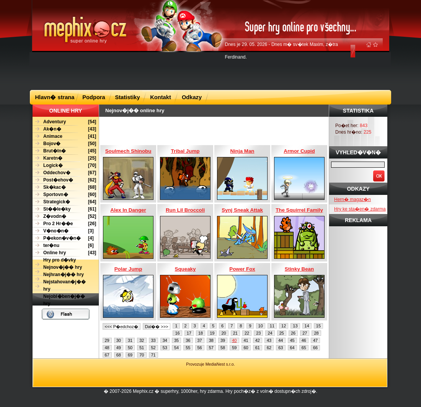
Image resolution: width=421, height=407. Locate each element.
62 (269, 347)
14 (307, 326)
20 (223, 333)
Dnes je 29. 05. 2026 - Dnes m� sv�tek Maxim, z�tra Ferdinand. (281, 51)
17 (189, 333)
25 (281, 333)
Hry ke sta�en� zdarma (360, 209)
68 (118, 355)
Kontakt (160, 97)
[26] (64, 223)
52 (153, 347)
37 (199, 340)
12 (283, 326)
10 (260, 326)
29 (107, 340)
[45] (64, 151)
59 (234, 347)
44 (280, 340)
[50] (64, 143)
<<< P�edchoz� (121, 326)
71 (153, 355)
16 (177, 333)
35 (176, 340)
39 (222, 340)
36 (188, 340)
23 (258, 333)
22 (247, 333)
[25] (64, 158)
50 (130, 347)
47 (315, 340)
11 (272, 326)
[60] (64, 194)
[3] (63, 231)
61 (257, 347)
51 (141, 347)
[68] (64, 187)
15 (318, 326)
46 (304, 340)
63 (280, 347)
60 (246, 347)
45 (292, 340)
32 (141, 340)
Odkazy (192, 97)
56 (199, 347)
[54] (64, 122)
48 (107, 347)
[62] (64, 180)
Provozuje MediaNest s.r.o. (210, 364)
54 (176, 347)
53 (165, 347)
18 (200, 333)
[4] (63, 238)
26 (293, 333)
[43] (64, 129)
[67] (64, 173)
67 (107, 355)
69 (130, 355)
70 (141, 355)
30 (118, 340)
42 (257, 340)
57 (211, 347)
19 (212, 333)
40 (234, 340)
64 (292, 347)
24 (270, 333)
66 (315, 347)
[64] (64, 202)
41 (246, 340)
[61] (64, 209)
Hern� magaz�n (352, 199)
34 (165, 340)
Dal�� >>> (156, 326)
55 (188, 347)
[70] (64, 165)
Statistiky (127, 97)
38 (211, 340)
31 (130, 340)
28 (316, 333)
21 (235, 333)
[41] (64, 136)
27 (304, 333)
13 (295, 326)
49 (118, 347)
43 (269, 340)
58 (222, 347)
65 (304, 347)
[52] (64, 216)
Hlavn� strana (55, 97)
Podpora (93, 97)
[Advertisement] (210, 70)
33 (153, 340)
